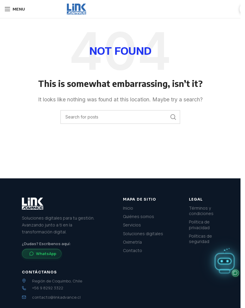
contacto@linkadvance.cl (56, 297)
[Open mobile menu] (14, 9)
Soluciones (139, 8)
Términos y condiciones (201, 210)
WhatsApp (42, 253)
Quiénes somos (177, 8)
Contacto (132, 250)
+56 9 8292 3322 (47, 288)
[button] (224, 262)
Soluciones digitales (143, 233)
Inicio (128, 208)
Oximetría (132, 242)
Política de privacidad (199, 224)
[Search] (120, 117)
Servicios (107, 8)
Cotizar (223, 9)
